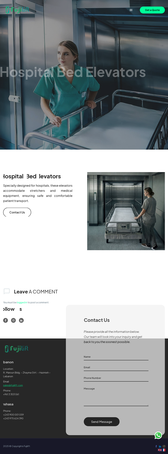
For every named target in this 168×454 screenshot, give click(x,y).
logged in (22, 302)
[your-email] (116, 367)
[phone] (116, 378)
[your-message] (116, 395)
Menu (131, 10)
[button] (152, 10)
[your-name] (116, 356)
